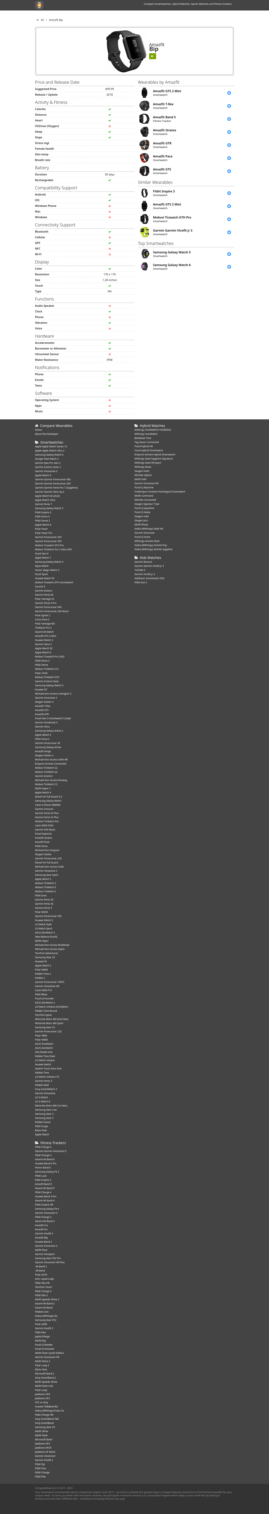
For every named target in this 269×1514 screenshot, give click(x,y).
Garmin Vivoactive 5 (46, 471)
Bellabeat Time (142, 438)
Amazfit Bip (41, 1237)
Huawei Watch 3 (44, 640)
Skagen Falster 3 (44, 701)
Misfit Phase (141, 524)
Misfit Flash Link (44, 1385)
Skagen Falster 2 (44, 755)
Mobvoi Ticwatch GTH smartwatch (54, 582)
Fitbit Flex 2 (41, 1295)
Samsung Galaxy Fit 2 (47, 1171)
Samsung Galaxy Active (48, 747)
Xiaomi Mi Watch (44, 631)
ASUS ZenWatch (44, 1048)
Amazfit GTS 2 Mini (45, 636)
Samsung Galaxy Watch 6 (49, 454)
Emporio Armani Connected (50, 763)
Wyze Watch (42, 565)
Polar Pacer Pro (43, 533)
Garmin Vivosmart (45, 1456)
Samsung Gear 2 (44, 1113)
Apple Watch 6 (43, 652)
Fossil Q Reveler (44, 1344)
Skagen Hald (141, 516)
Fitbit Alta (40, 1332)
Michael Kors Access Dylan (50, 949)
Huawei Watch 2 (44, 920)
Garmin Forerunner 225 (48, 1031)
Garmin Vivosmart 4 (46, 1212)
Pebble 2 (40, 977)
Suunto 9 (40, 586)
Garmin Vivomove (144, 532)
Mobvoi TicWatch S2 (46, 767)
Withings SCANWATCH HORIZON (152, 429)
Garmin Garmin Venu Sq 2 (49, 491)
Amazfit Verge (43, 751)
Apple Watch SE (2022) (47, 495)
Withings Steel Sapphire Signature (153, 458)
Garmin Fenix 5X (44, 899)
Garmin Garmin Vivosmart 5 (50, 1151)
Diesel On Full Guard (46, 862)
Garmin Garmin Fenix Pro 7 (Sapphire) (56, 487)
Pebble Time (42, 1072)
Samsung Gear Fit (45, 1427)
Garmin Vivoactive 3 (46, 870)
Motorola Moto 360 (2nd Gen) (51, 1019)
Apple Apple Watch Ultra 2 (50, 450)
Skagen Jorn (141, 520)
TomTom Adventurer (46, 953)
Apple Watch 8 (43, 524)
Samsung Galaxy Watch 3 (49, 685)
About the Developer (46, 433)
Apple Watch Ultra (45, 500)
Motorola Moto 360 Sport (49, 1023)
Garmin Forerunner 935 (48, 916)
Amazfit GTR (42, 714)
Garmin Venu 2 (43, 644)
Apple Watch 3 (43, 879)
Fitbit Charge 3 (43, 1217)
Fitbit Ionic (41, 895)
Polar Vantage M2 (45, 623)
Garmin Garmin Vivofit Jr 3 (149, 565)
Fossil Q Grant (142, 536)
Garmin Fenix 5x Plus (47, 813)
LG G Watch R (42, 1101)
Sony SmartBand (44, 1423)
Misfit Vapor (42, 940)
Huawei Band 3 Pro (45, 1196)
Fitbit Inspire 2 (43, 1180)
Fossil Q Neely (142, 512)
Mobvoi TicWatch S (45, 891)
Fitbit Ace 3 (140, 582)
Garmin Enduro (43, 590)
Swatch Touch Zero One (48, 1068)
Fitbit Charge (42, 1472)
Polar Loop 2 (42, 1365)
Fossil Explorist (43, 833)
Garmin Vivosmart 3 (46, 1245)
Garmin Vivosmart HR (47, 1357)
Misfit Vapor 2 (43, 788)
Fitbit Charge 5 (43, 1155)
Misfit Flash (41, 1435)
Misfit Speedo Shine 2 (47, 1299)
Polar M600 (41, 969)
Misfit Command (143, 495)
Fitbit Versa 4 (42, 516)
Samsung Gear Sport (46, 874)
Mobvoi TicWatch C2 (46, 784)
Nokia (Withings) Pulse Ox (49, 1410)
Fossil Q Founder (44, 998)
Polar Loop (41, 1390)
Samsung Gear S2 (45, 1027)
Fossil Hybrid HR (143, 446)
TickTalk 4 (139, 570)
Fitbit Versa (41, 846)
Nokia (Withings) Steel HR (148, 528)
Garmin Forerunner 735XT (49, 982)
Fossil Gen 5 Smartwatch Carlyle (53, 718)
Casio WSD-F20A (44, 825)
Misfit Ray (40, 1340)
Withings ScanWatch (145, 433)
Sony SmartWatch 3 (46, 1089)
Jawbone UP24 (43, 1447)
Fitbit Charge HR (44, 1414)
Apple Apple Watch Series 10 (51, 446)
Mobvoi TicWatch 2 (45, 883)
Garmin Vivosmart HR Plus (50, 1262)
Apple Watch (42, 1134)
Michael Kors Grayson (47, 850)
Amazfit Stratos (43, 837)
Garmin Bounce (143, 561)
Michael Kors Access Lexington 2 (53, 693)
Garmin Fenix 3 (43, 1080)
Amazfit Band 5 (43, 1184)
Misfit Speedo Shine (46, 1381)
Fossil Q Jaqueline (144, 508)
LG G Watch (41, 1097)
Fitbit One (40, 1468)
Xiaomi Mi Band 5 (45, 1188)
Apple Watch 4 (43, 792)
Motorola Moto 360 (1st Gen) (51, 1105)
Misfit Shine (41, 1431)
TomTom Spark (43, 1015)
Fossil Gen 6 (41, 553)
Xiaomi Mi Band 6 (45, 1159)
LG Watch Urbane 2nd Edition (51, 1006)
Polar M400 (41, 1039)
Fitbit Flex (40, 1476)
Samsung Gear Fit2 (45, 1320)
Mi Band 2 (41, 1266)
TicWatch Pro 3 (43, 627)
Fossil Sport (41, 574)
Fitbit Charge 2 (43, 1291)
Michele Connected (145, 499)
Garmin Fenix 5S (44, 903)
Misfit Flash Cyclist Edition (49, 1353)
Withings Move (142, 466)
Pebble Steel (42, 1085)
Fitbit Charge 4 (43, 1192)
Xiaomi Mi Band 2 (45, 1303)
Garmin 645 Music (45, 829)
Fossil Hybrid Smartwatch (148, 450)
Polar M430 (41, 912)
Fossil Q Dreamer (44, 1348)
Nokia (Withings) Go (46, 1315)
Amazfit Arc (41, 1229)
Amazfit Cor (41, 1225)
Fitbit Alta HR (42, 1282)
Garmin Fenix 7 (43, 504)
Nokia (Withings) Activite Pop (150, 545)
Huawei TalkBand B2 (46, 1406)
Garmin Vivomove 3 (46, 697)
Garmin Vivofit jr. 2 (144, 574)
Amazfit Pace (42, 842)
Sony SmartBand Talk (47, 1418)
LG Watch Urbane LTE (47, 1076)
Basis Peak (41, 1130)
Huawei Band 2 (43, 1241)
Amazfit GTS (42, 710)
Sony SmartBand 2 (45, 1377)
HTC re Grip (41, 1402)
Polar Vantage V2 (44, 598)
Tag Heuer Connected (146, 442)
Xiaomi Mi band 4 (45, 1200)
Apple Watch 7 (43, 557)
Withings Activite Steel (146, 541)
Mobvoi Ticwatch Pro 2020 (50, 656)
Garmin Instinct (43, 776)
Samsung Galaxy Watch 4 (49, 561)
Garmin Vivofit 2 (44, 1460)
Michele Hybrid (142, 475)
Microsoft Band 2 (44, 1373)
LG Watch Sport (43, 928)
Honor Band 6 (43, 1167)
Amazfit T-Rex (42, 706)
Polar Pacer (41, 528)
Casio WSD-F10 (43, 990)
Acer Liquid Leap (44, 1278)
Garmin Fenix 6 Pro (45, 603)
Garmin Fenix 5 (43, 907)
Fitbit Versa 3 (42, 660)
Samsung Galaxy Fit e (47, 1208)
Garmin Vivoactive (45, 1093)
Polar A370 (41, 1274)
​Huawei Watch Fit (45, 578)
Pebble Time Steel (45, 1056)
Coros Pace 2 (42, 619)
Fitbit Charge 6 (43, 1147)
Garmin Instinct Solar (47, 681)
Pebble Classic (43, 1122)
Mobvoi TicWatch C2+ (47, 668)
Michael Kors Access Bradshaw (52, 945)
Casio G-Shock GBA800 (48, 804)
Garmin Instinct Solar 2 (48, 467)
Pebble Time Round (46, 1010)
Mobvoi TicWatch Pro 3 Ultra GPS (53, 549)
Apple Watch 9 (43, 475)
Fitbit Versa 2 (42, 739)
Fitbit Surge (41, 1126)
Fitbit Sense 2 (42, 520)
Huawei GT (41, 689)
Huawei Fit (41, 961)
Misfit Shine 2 (42, 1361)
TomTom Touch (43, 1287)
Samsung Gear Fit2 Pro (48, 1258)
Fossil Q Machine (144, 487)
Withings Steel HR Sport (147, 462)
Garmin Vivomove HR (146, 483)
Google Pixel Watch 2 (47, 458)
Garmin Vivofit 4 (44, 1233)
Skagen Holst (141, 471)
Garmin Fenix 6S (44, 594)
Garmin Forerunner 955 (48, 541)
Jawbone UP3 (42, 1443)
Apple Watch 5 (43, 734)
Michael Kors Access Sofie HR (51, 759)
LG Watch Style (43, 924)
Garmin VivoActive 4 (46, 722)
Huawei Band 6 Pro (45, 1163)
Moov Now (41, 1369)
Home (38, 429)
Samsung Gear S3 (45, 957)
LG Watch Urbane (45, 1060)
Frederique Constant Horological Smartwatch (159, 491)
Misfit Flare (41, 1250)
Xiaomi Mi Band (44, 1307)
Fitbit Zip (40, 1464)
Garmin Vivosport (45, 1254)
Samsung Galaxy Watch (48, 800)
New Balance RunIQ (46, 936)
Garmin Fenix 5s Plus (47, 817)
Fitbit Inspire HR (44, 1204)
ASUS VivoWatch (44, 1043)
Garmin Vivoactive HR (47, 986)
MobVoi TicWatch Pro (47, 821)
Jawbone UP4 (42, 1394)
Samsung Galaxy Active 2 (49, 730)
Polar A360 (41, 1324)
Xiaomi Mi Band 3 (45, 1221)
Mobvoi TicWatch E (45, 887)
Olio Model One (44, 1052)
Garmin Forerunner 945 (48, 607)
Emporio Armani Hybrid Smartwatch (154, 454)
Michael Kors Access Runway (51, 780)
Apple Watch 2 (43, 965)
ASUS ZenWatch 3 (45, 932)
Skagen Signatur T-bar (146, 504)
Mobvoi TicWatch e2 (46, 771)
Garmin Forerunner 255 (48, 537)
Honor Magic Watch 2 (47, 570)
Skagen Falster (43, 854)
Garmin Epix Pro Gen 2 (47, 462)
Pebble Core (42, 1311)
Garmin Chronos (44, 809)
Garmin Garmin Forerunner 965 (53, 479)
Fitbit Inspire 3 (43, 512)
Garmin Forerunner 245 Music (52, 611)
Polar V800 (41, 1035)
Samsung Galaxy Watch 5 (49, 508)
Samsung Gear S (44, 1118)
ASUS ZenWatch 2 (45, 1002)
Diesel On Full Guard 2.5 (48, 796)
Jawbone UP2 (42, 1398)
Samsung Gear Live (46, 1109)
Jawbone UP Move (45, 1451)
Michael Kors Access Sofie (49, 866)
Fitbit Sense (41, 664)
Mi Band (40, 1270)
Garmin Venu (42, 726)
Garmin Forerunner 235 (48, 858)
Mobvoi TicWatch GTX (47, 677)
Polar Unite (41, 673)
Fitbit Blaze (41, 994)
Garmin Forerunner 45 (47, 743)
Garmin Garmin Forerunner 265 (53, 483)
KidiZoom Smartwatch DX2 (149, 578)
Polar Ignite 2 (42, 615)
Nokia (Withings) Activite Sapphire (153, 549)
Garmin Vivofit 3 (44, 1328)
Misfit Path (140, 479)
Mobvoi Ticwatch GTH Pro (49, 545)
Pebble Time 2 (43, 973)
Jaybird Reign (42, 1336)
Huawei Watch (43, 1064)
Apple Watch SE (43, 648)
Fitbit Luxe (41, 1175)
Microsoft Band (43, 1439)
